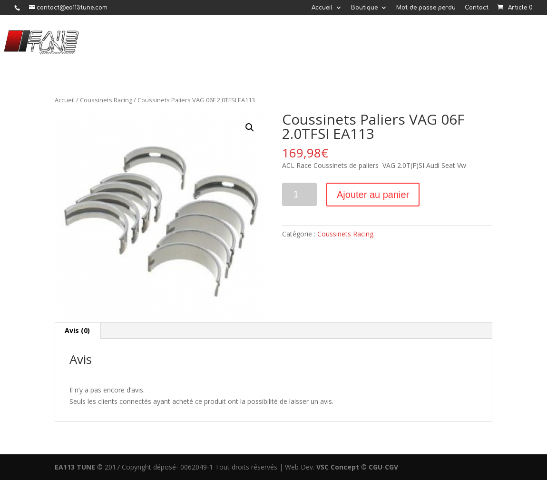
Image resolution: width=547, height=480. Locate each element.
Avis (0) (77, 330)
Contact (476, 8)
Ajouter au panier (373, 194)
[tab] (77, 331)
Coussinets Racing (106, 100)
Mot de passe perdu (426, 8)
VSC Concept (337, 466)
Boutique (364, 8)
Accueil (322, 8)
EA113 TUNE (75, 466)
